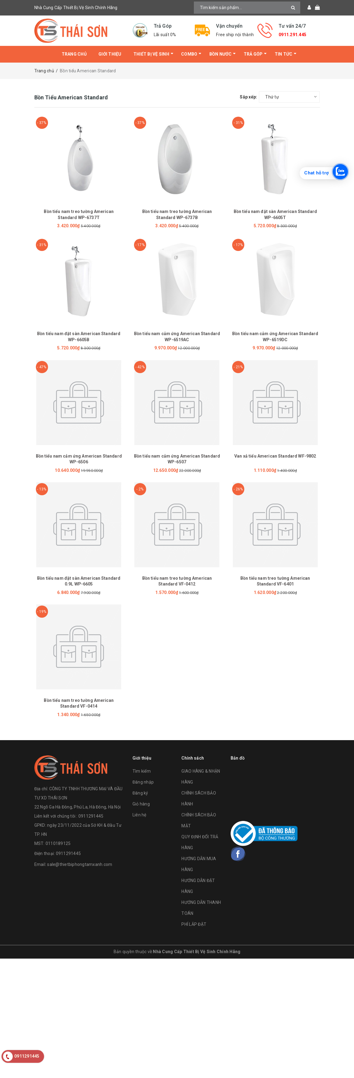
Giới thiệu (110, 54)
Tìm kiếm (141, 771)
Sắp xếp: (248, 96)
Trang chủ (74, 54)
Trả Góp (253, 54)
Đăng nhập (143, 782)
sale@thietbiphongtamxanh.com (79, 864)
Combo (189, 54)
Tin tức (284, 54)
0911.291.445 (292, 34)
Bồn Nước (220, 54)
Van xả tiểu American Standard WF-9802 (275, 456)
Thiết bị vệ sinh (151, 54)
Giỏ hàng (141, 804)
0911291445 (68, 853)
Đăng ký (140, 793)
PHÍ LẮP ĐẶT (193, 924)
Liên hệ (139, 814)
